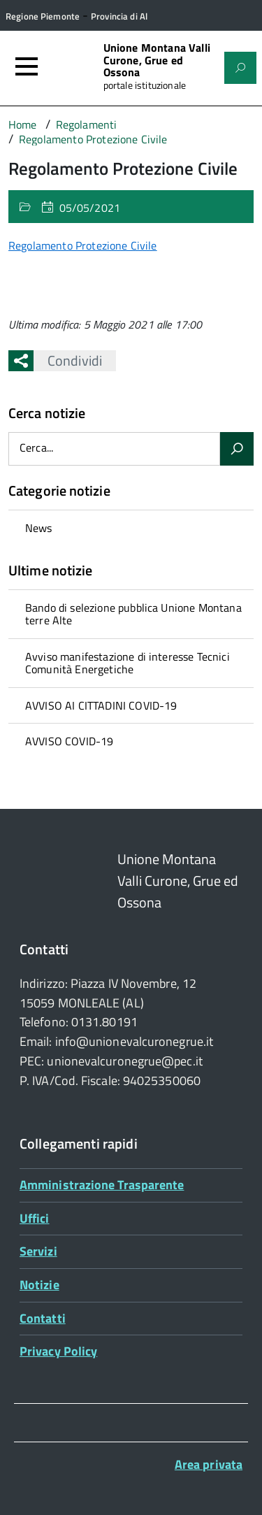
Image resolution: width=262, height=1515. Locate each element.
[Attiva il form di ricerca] (240, 68)
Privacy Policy (58, 1351)
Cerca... (36, 447)
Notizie (39, 1284)
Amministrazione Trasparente (102, 1184)
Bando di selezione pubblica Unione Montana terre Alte (133, 614)
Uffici (35, 1218)
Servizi (38, 1251)
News (38, 527)
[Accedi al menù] (26, 66)
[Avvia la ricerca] (237, 449)
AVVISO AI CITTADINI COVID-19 (101, 705)
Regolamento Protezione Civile (82, 245)
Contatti (43, 1318)
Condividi (68, 360)
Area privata (208, 1464)
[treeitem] (131, 527)
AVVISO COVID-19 (69, 741)
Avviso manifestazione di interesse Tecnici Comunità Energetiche (127, 662)
